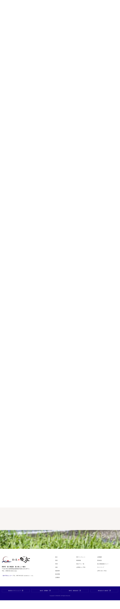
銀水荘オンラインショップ (15, 599)
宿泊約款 (99, 569)
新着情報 (79, 569)
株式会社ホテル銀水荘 (104, 599)
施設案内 (58, 579)
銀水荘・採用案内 (45, 599)
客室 (56, 569)
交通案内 (58, 586)
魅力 (56, 565)
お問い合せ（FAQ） (103, 579)
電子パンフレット (81, 565)
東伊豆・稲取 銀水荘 (75, 599)
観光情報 (58, 582)
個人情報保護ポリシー (103, 572)
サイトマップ (101, 575)
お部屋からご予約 (81, 575)
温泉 (56, 575)
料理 (56, 572)
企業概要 (99, 565)
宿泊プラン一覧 (81, 572)
